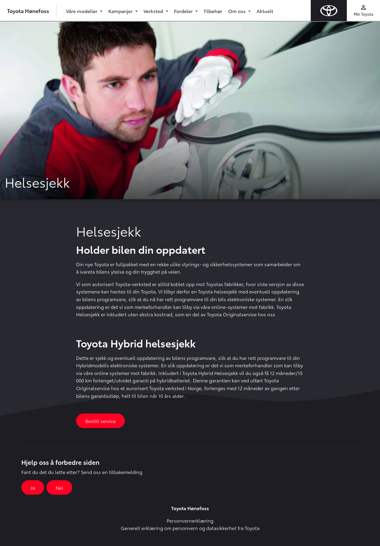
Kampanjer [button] (121, 10)
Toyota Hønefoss (28, 10)
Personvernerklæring (190, 520)
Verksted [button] (154, 10)
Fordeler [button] (184, 10)
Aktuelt (265, 10)
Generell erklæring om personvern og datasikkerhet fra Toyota (190, 527)
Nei (59, 487)
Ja (32, 487)
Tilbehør (213, 10)
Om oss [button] (237, 10)
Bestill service (100, 420)
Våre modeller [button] (82, 10)
